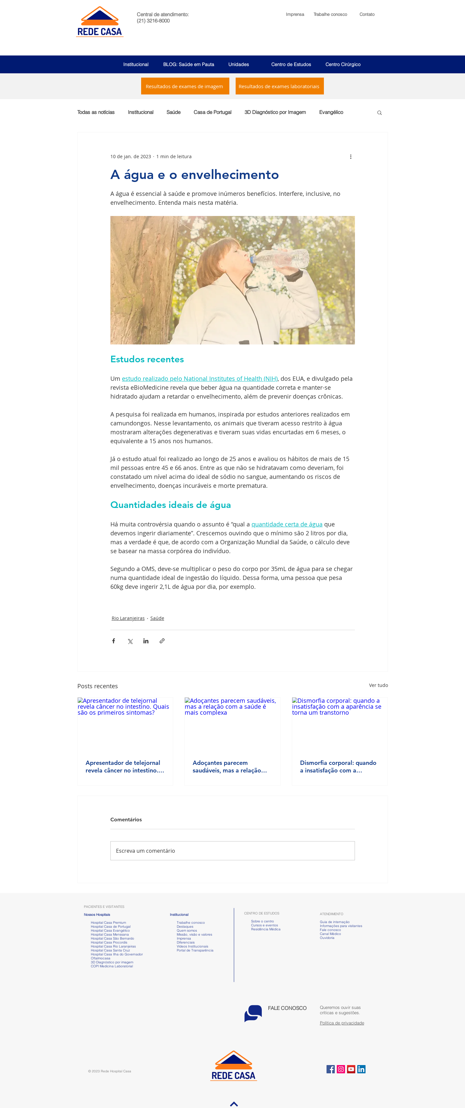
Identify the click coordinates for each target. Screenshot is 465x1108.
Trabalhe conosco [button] (187, 922)
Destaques (185, 926)
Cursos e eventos (263, 925)
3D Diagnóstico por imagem (112, 962)
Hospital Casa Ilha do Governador (117, 954)
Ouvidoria (327, 938)
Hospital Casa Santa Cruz (110, 950)
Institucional (135, 64)
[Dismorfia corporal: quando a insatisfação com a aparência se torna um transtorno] (340, 724)
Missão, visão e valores (194, 934)
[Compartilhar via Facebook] (113, 641)
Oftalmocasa (100, 958)
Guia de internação (335, 922)
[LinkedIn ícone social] (361, 1069)
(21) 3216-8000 (153, 21)
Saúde (173, 112)
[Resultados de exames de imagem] (185, 86)
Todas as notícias (96, 112)
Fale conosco (330, 930)
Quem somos (187, 930)
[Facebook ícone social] (331, 1069)
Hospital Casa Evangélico (110, 930)
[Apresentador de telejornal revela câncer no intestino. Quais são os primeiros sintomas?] (125, 724)
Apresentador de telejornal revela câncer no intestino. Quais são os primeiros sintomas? (123, 766)
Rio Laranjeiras (128, 618)
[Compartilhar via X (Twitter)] (130, 641)
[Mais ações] (351, 156)
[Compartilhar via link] (162, 641)
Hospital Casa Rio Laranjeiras (112, 946)
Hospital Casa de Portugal (107, 926)
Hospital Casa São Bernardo (112, 938)
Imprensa (183, 938)
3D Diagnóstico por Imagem (275, 112)
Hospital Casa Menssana (110, 934)
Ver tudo (378, 685)
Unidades (238, 64)
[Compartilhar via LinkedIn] (146, 641)
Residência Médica (266, 929)
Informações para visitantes (341, 926)
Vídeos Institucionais (192, 946)
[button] (330, 14)
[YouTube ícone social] (351, 1069)
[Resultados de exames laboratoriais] (280, 86)
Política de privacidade (342, 1022)
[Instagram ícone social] (341, 1069)
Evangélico (331, 112)
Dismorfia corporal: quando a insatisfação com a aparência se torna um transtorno (338, 766)
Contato (367, 14)
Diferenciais (186, 942)
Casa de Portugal (212, 112)
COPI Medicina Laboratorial (108, 966)
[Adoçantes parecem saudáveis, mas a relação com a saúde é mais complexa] (232, 724)
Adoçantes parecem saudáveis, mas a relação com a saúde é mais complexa (227, 766)
